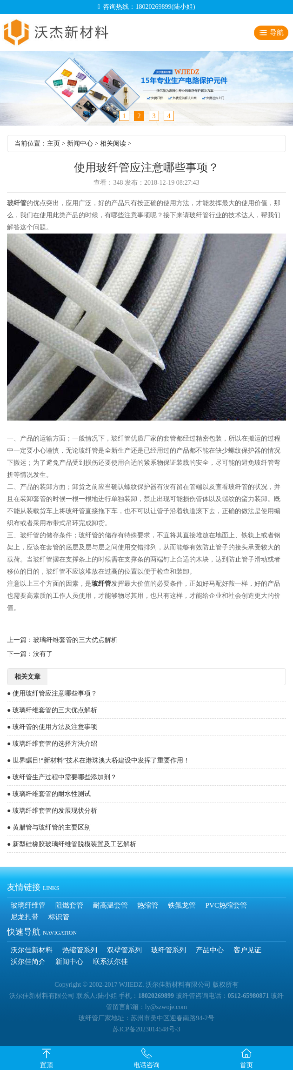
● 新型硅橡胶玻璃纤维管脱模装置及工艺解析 (71, 844)
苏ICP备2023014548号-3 (146, 1029)
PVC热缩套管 (226, 905)
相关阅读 (113, 143)
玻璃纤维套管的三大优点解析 (75, 639)
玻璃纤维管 (28, 905)
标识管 (58, 917)
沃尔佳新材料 (32, 950)
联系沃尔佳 (110, 961)
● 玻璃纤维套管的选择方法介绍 (52, 743)
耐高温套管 (110, 905)
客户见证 (247, 950)
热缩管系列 (79, 950)
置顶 (46, 1065)
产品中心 (210, 950)
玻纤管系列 (168, 950)
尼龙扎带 (25, 917)
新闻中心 (80, 143)
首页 (246, 1065)
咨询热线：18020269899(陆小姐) (149, 6)
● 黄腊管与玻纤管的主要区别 (49, 827)
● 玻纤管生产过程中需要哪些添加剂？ (62, 777)
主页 (53, 143)
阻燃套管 (69, 905)
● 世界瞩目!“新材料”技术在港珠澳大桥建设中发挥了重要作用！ (98, 760)
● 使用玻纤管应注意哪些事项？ (52, 693)
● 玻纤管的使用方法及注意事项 (52, 726)
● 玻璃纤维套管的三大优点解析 (52, 710)
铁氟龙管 (182, 905)
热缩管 (147, 905)
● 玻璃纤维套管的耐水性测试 (49, 793)
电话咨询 (146, 1065)
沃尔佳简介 (28, 961)
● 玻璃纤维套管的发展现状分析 (52, 810)
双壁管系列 (124, 950)
